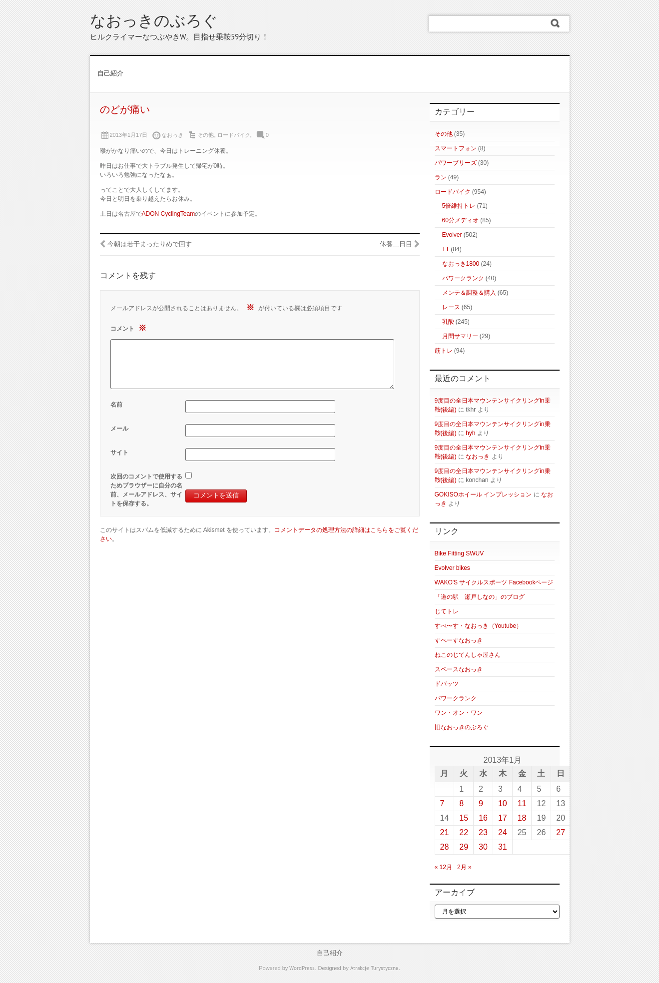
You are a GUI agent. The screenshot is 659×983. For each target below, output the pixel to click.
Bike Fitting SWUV (459, 553)
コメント (129, 328)
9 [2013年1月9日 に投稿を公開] (481, 803)
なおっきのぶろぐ (154, 22)
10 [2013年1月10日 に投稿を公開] (502, 803)
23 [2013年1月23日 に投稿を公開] (483, 832)
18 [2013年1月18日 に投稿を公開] (522, 818)
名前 (116, 404)
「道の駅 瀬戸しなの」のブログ (480, 596)
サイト (119, 452)
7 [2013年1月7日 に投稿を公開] (442, 803)
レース (451, 307)
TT (445, 249)
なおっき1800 (461, 263)
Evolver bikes (452, 567)
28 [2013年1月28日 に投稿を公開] (444, 847)
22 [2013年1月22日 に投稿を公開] (463, 832)
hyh (470, 433)
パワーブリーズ (456, 162)
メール (119, 428)
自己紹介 (110, 74)
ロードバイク (233, 135)
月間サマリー (460, 336)
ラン (441, 177)
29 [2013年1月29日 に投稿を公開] (463, 847)
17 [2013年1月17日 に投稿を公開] (502, 818)
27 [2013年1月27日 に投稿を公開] (560, 832)
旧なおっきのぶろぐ (462, 727)
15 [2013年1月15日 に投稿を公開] (463, 818)
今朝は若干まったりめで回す (149, 245)
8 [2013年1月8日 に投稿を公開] (461, 803)
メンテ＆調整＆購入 (469, 292)
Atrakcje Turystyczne (374, 968)
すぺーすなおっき (459, 640)
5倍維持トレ (459, 205)
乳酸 (448, 321)
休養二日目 (396, 245)
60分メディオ (460, 220)
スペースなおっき (459, 669)
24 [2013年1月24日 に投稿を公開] (502, 832)
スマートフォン (456, 148)
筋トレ (444, 350)
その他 (205, 135)
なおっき (478, 456)
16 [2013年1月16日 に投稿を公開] (483, 818)
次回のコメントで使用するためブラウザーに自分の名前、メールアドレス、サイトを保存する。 (146, 490)
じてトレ (447, 611)
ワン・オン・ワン (459, 712)
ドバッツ (447, 683)
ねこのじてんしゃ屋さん (468, 654)
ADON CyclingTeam (168, 213)
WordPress (302, 968)
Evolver (452, 234)
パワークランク (463, 278)
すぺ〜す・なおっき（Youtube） (479, 625)
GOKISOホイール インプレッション (483, 494)
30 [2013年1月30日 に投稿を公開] (483, 847)
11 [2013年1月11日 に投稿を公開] (522, 803)
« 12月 (443, 867)
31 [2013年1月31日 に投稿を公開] (502, 847)
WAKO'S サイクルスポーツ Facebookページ (494, 582)
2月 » (464, 867)
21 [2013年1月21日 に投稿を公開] (444, 832)
